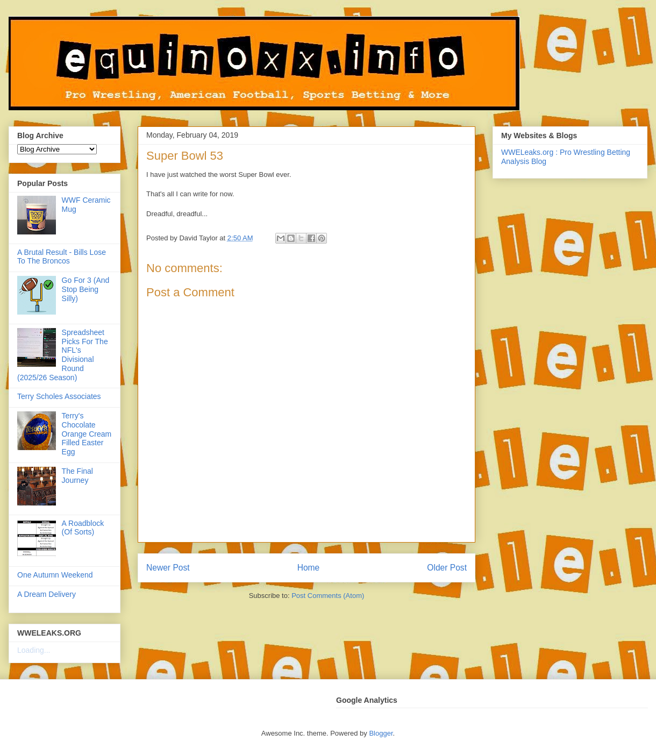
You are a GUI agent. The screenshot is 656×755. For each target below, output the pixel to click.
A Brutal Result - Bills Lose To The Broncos (61, 257)
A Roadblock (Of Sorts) (83, 528)
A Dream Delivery (46, 594)
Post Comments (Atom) (327, 596)
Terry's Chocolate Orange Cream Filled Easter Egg (87, 433)
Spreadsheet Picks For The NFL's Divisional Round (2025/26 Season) (62, 355)
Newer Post (168, 567)
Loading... (34, 650)
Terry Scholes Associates (59, 396)
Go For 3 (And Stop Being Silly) (86, 289)
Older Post (447, 567)
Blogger (381, 733)
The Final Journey (77, 476)
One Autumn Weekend (55, 575)
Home (308, 567)
